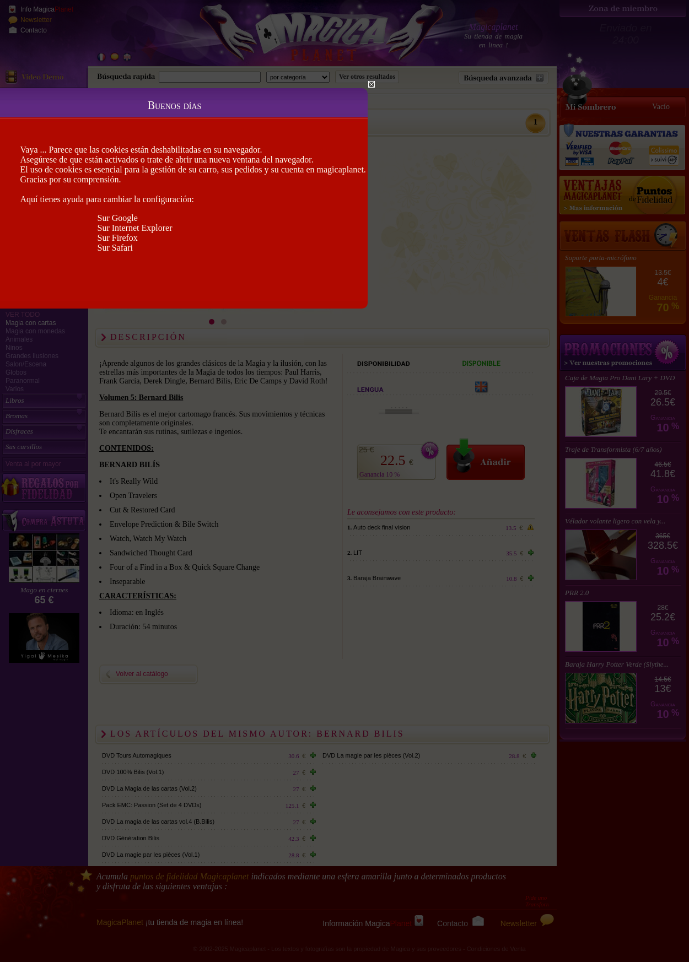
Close (371, 84)
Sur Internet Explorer (135, 228)
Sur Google (118, 218)
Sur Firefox (118, 237)
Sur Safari (115, 247)
